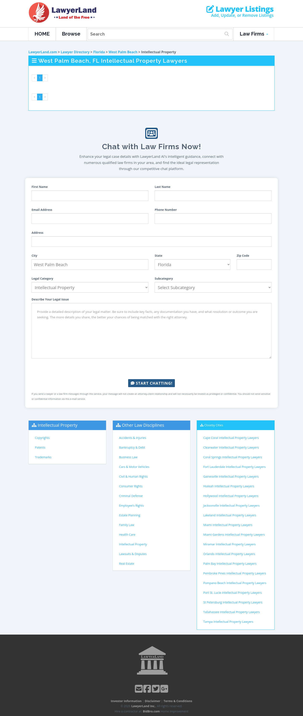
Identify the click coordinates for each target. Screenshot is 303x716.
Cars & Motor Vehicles (134, 467)
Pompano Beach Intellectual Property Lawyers (234, 583)
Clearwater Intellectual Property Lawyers (231, 447)
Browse (71, 34)
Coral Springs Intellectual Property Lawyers (232, 457)
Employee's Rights (131, 505)
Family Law (126, 525)
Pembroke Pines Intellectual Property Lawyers (234, 573)
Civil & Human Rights (133, 476)
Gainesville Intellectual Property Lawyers (231, 476)
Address (37, 233)
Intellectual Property (57, 425)
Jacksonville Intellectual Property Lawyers (231, 505)
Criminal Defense (131, 496)
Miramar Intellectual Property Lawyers (229, 544)
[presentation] (151, 369)
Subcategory (164, 278)
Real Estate (126, 564)
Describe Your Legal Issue (50, 299)
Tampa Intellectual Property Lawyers (228, 622)
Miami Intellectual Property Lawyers (227, 525)
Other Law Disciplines (143, 425)
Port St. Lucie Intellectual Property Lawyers (232, 593)
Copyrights (42, 438)
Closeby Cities (213, 425)
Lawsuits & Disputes (133, 554)
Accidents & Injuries (132, 438)
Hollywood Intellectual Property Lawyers (230, 496)
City (34, 256)
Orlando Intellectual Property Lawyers (229, 554)
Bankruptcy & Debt (132, 447)
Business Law (128, 457)
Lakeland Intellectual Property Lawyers (229, 515)
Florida (99, 52)
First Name (40, 187)
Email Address (42, 210)
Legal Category (42, 278)
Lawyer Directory (75, 52)
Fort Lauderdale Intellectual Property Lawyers (234, 467)
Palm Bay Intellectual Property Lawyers (229, 564)
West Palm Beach (123, 52)
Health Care (127, 535)
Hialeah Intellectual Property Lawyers (228, 486)
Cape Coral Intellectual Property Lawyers (231, 438)
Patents (40, 447)
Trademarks (43, 457)
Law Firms (254, 34)
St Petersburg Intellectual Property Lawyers (232, 602)
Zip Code (243, 256)
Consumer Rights (130, 486)
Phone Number (166, 210)
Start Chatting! (151, 383)
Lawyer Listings (240, 9)
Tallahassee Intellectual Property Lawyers (231, 612)
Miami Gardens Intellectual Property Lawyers (234, 535)
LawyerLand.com (42, 52)
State (158, 256)
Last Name (162, 187)
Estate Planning (129, 515)
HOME (42, 34)
